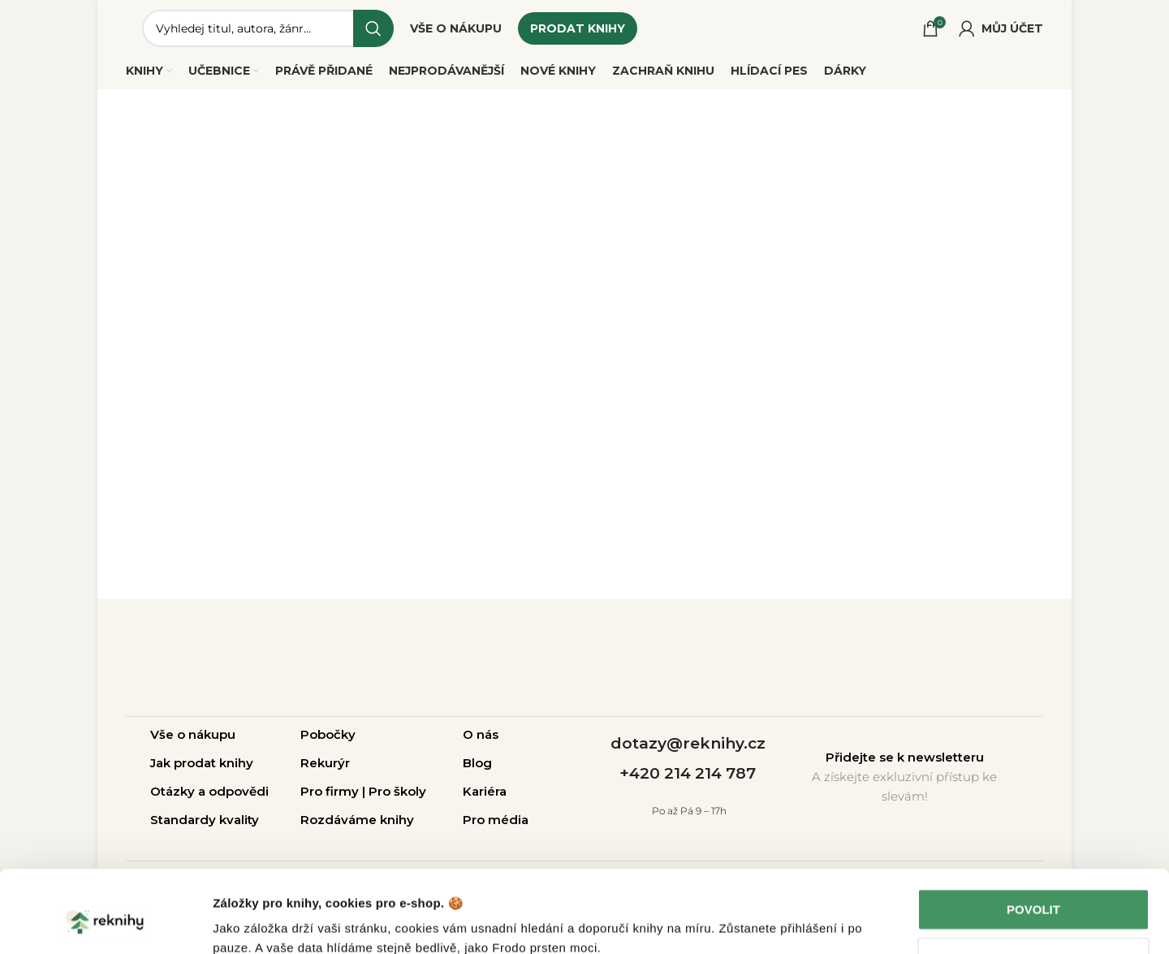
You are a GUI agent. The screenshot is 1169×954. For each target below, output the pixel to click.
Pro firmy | (334, 791)
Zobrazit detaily (258, 922)
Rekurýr (325, 763)
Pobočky (328, 734)
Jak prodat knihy (201, 763)
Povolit (1033, 839)
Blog (477, 763)
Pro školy (397, 791)
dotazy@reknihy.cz (688, 743)
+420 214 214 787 (687, 773)
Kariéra (485, 791)
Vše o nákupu (192, 734)
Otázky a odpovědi (209, 791)
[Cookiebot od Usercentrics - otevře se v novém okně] (105, 922)
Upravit (1034, 887)
